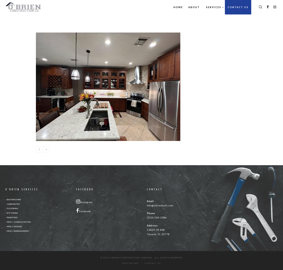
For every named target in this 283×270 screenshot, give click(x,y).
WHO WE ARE (130, 263)
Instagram (84, 201)
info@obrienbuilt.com (160, 205)
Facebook (83, 210)
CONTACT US (153, 263)
